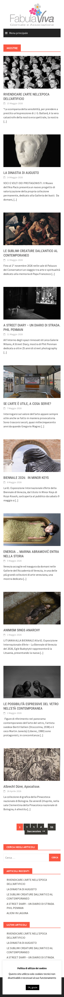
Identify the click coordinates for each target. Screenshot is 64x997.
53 (51, 827)
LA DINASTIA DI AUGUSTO (21, 173)
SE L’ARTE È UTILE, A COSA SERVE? (27, 404)
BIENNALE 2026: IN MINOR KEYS (26, 478)
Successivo (36, 831)
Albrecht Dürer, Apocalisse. (22, 786)
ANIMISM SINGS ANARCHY (21, 630)
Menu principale (18, 33)
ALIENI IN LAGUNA (17, 913)
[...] (5, 121)
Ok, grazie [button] (32, 987)
